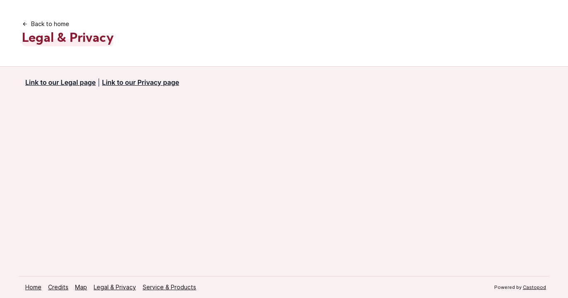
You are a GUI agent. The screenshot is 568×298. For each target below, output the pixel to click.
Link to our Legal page (60, 82)
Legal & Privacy (115, 287)
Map (81, 287)
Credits (58, 287)
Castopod (534, 287)
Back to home (45, 23)
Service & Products (169, 287)
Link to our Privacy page (140, 82)
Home (33, 287)
